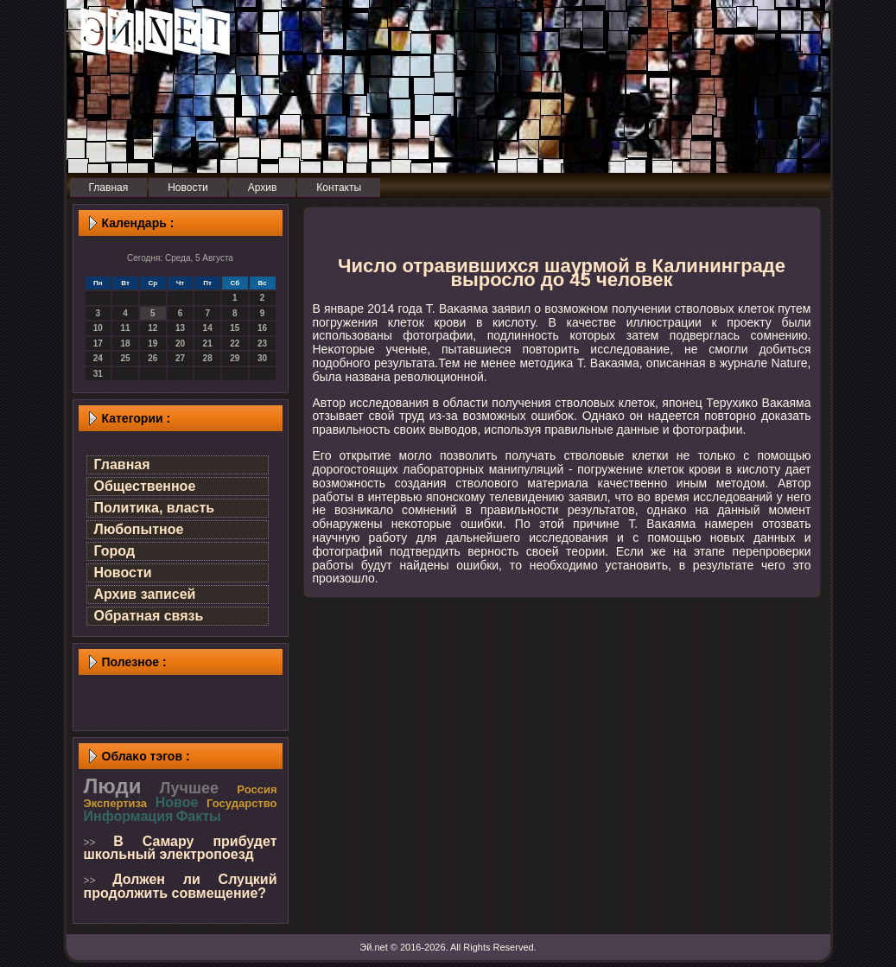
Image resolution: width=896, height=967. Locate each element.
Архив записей (145, 594)
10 (98, 328)
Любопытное (139, 529)
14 (208, 328)
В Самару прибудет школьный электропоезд (180, 848)
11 (125, 328)
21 (208, 343)
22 (234, 343)
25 (125, 358)
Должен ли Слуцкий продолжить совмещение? (180, 886)
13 (180, 328)
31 (98, 374)
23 (262, 343)
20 (180, 343)
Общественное (145, 486)
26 (152, 358)
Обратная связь (149, 615)
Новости (123, 572)
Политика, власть (154, 507)
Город (115, 551)
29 (234, 358)
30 (262, 358)
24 (98, 358)
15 (234, 328)
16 (262, 328)
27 (180, 358)
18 (125, 343)
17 (98, 343)
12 (152, 328)
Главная (122, 464)
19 (152, 343)
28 (208, 358)
